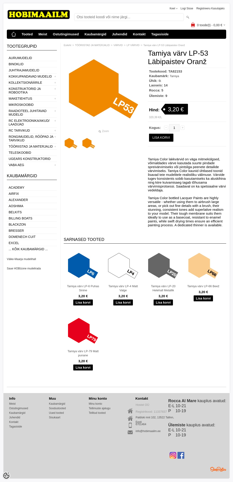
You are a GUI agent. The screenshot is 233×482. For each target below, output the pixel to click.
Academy (16, 187)
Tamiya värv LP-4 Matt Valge (123, 288)
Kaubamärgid (95, 34)
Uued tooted (56, 412)
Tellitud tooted (97, 412)
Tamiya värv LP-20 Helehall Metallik (163, 288)
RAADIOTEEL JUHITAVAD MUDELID (28, 112)
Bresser (16, 230)
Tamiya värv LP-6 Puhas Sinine (83, 288)
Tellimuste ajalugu (99, 408)
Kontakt (139, 34)
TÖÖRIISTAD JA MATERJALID (31, 146)
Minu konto (95, 403)
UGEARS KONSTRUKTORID (30, 159)
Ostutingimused (66, 34)
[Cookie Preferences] (6, 476)
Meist (42, 34)
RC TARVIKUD (19, 130)
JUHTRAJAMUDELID (24, 70)
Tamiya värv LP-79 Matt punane (83, 353)
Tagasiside (160, 34)
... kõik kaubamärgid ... (28, 249)
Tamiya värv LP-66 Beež (203, 286)
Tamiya (174, 76)
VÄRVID (118, 45)
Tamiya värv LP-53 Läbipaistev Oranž (164, 45)
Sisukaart (54, 417)
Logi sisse (187, 8)
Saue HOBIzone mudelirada (24, 268)
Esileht (67, 45)
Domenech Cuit (22, 237)
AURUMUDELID (20, 58)
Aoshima (16, 206)
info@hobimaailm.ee (148, 431)
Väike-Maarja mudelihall (21, 259)
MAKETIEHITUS (20, 98)
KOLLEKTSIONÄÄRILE (25, 82)
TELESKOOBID (20, 152)
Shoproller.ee (218, 469)
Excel (14, 243)
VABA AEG (16, 165)
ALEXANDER (18, 200)
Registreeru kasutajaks (210, 8)
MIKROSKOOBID (21, 105)
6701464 (141, 424)
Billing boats (20, 218)
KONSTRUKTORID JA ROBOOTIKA (25, 90)
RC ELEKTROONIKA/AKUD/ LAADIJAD (29, 122)
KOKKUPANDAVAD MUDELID (30, 76)
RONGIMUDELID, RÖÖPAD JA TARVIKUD (31, 138)
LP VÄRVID (133, 45)
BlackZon (17, 224)
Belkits (15, 212)
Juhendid (119, 34)
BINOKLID (16, 64)
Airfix (14, 193)
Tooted (27, 34)
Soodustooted (57, 408)
